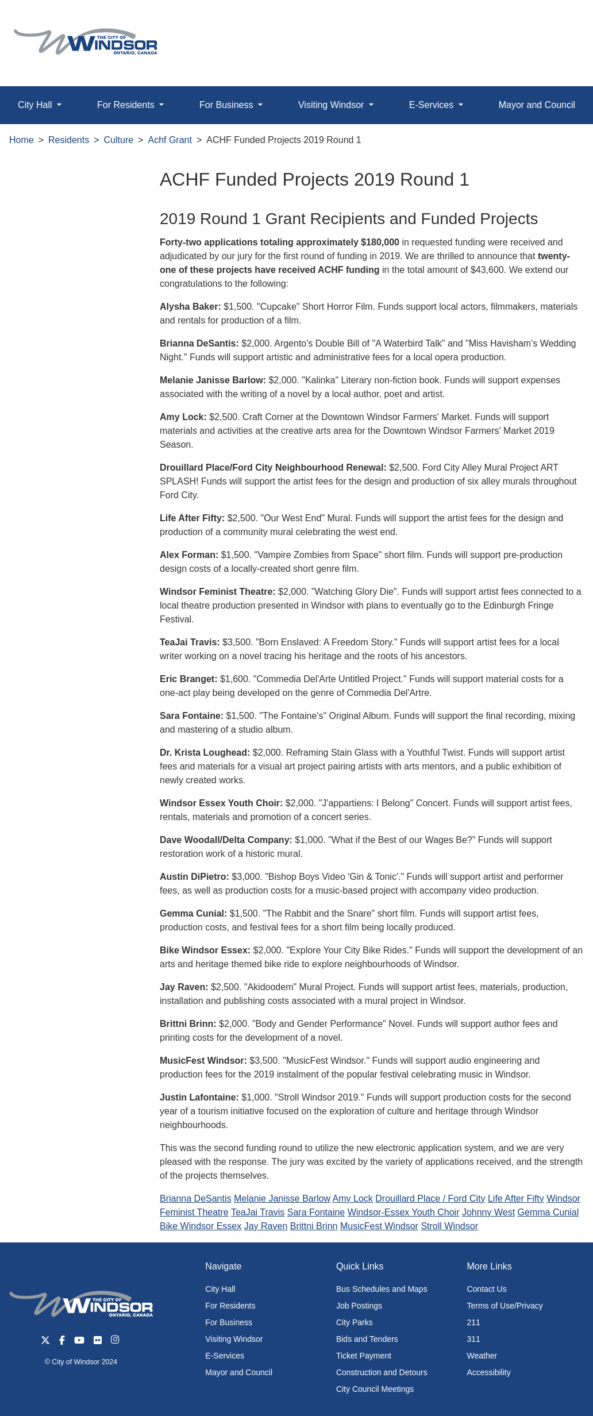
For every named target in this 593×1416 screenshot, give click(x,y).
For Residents (230, 1305)
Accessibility (488, 1372)
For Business (228, 1322)
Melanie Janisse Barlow (282, 1198)
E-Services (224, 1355)
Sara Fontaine (316, 1212)
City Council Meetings (375, 1389)
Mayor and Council (238, 1372)
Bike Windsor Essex (200, 1226)
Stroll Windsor (449, 1226)
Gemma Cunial (548, 1212)
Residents (68, 140)
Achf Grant (169, 140)
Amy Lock (353, 1198)
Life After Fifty (516, 1198)
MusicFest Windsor (379, 1226)
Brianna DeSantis (196, 1198)
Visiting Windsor (234, 1339)
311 (473, 1339)
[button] (558, 21)
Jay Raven (266, 1226)
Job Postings (359, 1305)
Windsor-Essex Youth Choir (404, 1212)
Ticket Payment (363, 1355)
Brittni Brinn (314, 1226)
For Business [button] (227, 105)
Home (21, 140)
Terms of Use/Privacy (504, 1305)
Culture (119, 140)
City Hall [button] (36, 105)
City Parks (354, 1322)
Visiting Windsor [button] (332, 105)
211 (473, 1322)
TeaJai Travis (257, 1212)
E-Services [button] (432, 105)
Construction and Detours (382, 1372)
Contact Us (486, 1289)
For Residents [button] (127, 105)
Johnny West (488, 1212)
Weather (482, 1355)
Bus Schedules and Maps (382, 1289)
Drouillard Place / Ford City (430, 1198)
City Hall (220, 1289)
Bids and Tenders (367, 1339)
